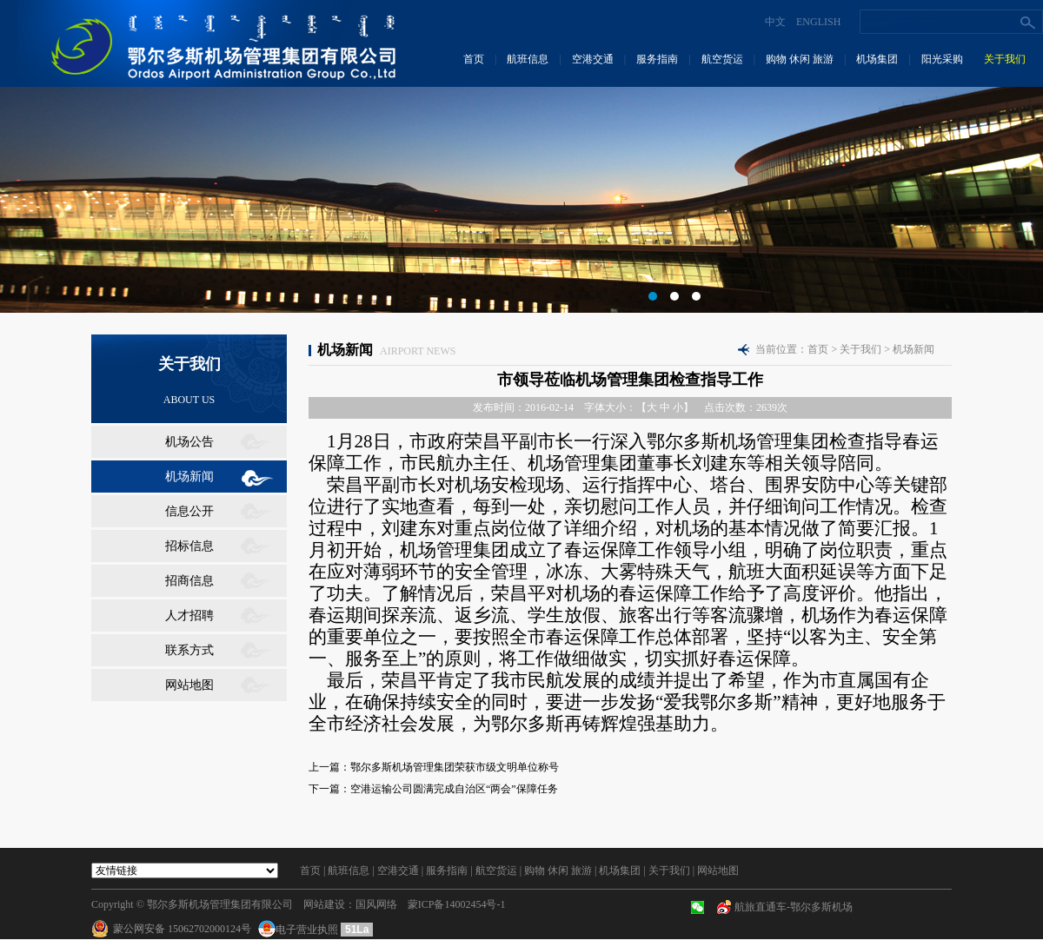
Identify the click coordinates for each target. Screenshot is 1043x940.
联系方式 (189, 650)
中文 (775, 22)
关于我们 (1005, 59)
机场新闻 (189, 476)
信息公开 (189, 511)
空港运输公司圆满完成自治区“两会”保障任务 (454, 789)
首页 (473, 59)
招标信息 (189, 546)
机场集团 (877, 59)
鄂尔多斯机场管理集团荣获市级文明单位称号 (454, 767)
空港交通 (593, 59)
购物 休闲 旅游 (800, 59)
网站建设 (324, 904)
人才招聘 (189, 615)
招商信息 (189, 580)
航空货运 (722, 59)
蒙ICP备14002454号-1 (457, 904)
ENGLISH (818, 22)
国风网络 (376, 904)
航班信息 (527, 59)
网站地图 (189, 685)
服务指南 (657, 59)
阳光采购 (942, 59)
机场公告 (189, 441)
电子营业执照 (299, 929)
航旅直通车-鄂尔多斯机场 (793, 907)
